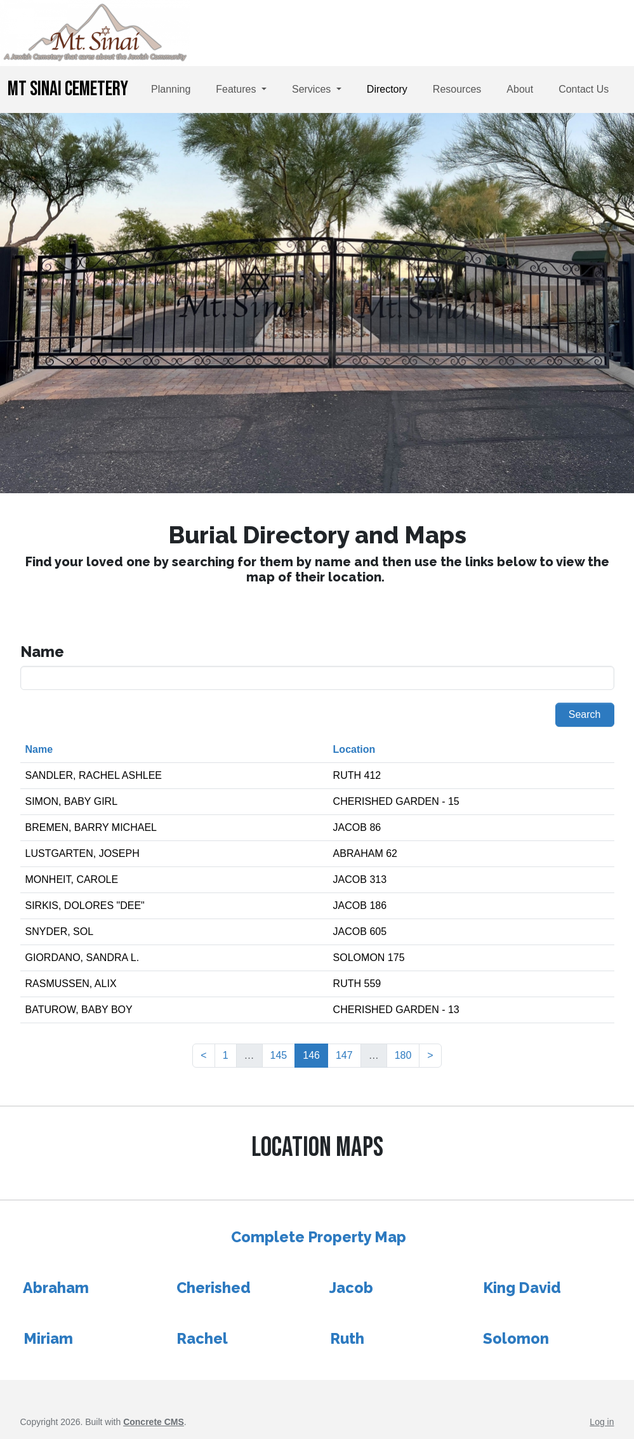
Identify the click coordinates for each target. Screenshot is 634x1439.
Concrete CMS (153, 1422)
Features (237, 89)
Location (354, 749)
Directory (387, 89)
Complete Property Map (318, 1236)
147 (344, 1055)
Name (39, 749)
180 (403, 1055)
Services (313, 89)
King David (522, 1287)
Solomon (516, 1338)
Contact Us (583, 89)
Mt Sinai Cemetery (68, 89)
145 (278, 1055)
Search (585, 714)
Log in (602, 1422)
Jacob (351, 1287)
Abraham (56, 1287)
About (519, 89)
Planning (170, 89)
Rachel (202, 1338)
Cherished (213, 1287)
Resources (457, 89)
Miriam (48, 1338)
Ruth (347, 1338)
